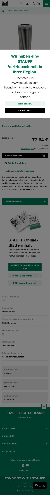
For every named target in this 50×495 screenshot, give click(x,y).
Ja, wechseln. (25, 110)
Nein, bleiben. (25, 103)
